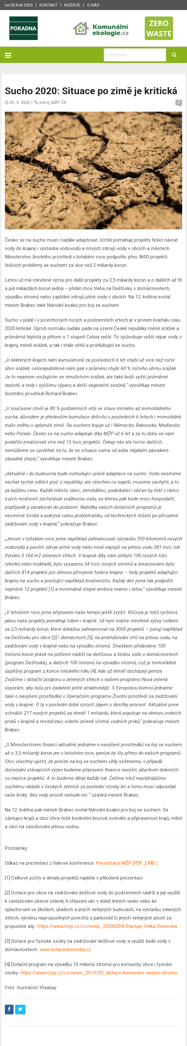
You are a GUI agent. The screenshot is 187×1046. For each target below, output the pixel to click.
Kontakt (48, 5)
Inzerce (72, 5)
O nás (93, 5)
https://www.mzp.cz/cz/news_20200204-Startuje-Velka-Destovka (106, 926)
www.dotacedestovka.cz (65, 949)
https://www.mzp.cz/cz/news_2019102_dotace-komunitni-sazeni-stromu (98, 973)
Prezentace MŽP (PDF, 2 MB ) (127, 863)
